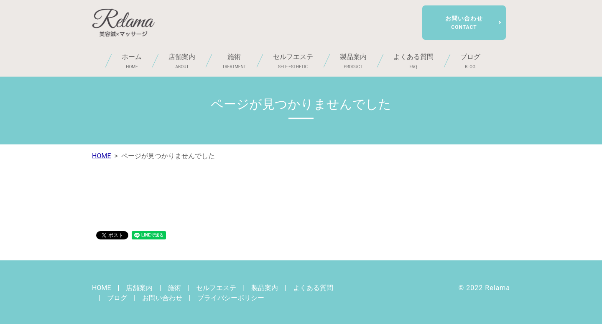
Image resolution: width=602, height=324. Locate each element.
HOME (101, 156)
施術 (234, 61)
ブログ (470, 61)
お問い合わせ (464, 22)
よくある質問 (413, 61)
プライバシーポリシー (230, 298)
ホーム (132, 61)
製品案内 (353, 61)
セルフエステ (293, 61)
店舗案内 (181, 61)
